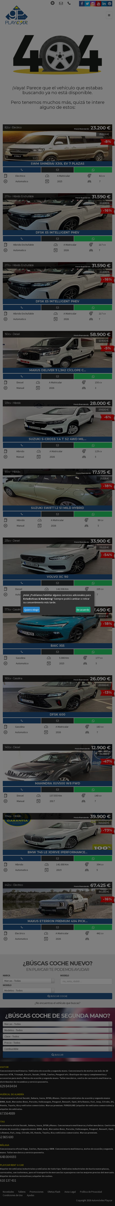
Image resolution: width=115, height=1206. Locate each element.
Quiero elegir (31, 609)
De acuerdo (83, 609)
